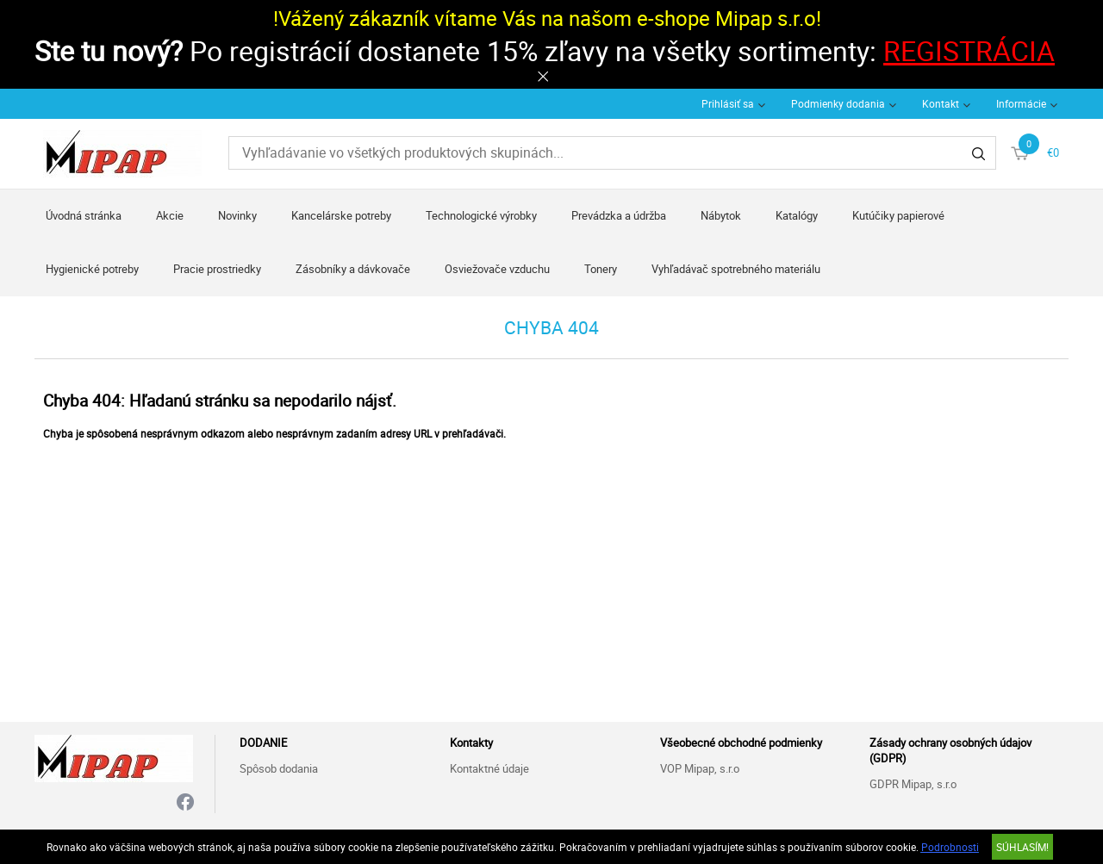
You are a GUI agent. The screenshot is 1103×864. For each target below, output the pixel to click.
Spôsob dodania (279, 768)
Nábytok (721, 215)
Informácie (1021, 103)
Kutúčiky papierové (898, 215)
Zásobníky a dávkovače (353, 269)
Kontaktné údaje (489, 768)
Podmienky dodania (838, 103)
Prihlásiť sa (727, 103)
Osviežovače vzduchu (497, 269)
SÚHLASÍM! (1022, 847)
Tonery (600, 269)
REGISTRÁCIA (969, 50)
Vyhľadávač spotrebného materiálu (735, 269)
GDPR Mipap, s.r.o (913, 784)
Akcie (170, 215)
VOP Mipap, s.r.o (699, 768)
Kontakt (940, 103)
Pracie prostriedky (217, 269)
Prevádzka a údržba (618, 215)
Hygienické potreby (92, 269)
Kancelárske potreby (341, 215)
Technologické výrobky (481, 215)
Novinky (237, 215)
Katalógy (797, 215)
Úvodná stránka (84, 215)
